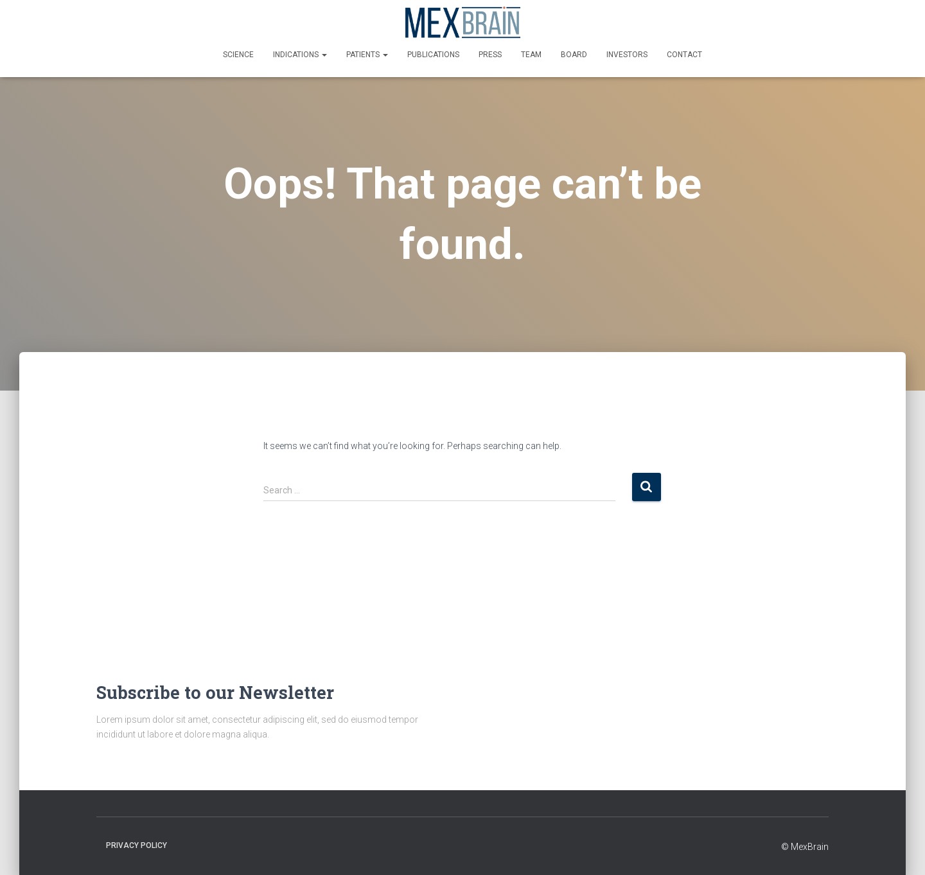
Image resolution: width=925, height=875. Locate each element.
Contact (684, 54)
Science (238, 54)
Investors (627, 54)
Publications (433, 54)
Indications (300, 54)
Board (574, 54)
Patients (367, 54)
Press (490, 54)
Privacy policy (136, 845)
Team (531, 54)
